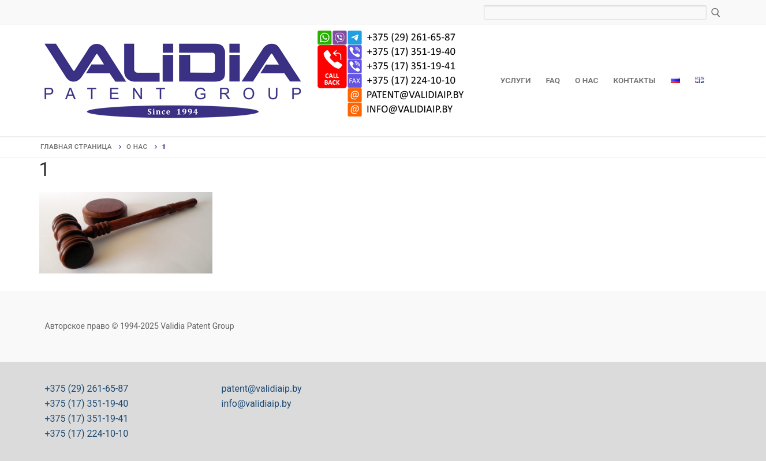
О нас (137, 147)
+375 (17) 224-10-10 (87, 433)
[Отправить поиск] (716, 12)
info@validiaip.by (257, 403)
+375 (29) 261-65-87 (87, 388)
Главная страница (76, 147)
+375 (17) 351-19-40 (87, 403)
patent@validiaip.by (262, 388)
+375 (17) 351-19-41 (87, 418)
